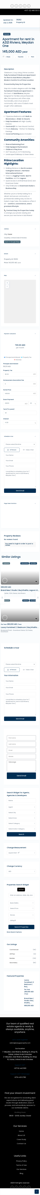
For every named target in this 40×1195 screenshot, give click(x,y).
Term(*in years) (8, 409)
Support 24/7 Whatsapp (20, 1074)
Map (5, 275)
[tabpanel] (21, 913)
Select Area (13, 818)
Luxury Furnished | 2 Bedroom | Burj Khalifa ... (20, 627)
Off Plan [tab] (21, 889)
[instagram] (28, 6)
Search (21, 834)
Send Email (21, 775)
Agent (11, 807)
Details (6, 254)
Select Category (14, 823)
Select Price (14, 908)
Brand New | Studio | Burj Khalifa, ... (28, 1000)
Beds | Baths (14, 903)
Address (6, 229)
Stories (12, 915)
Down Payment (8, 399)
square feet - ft (14, 853)
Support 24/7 (20, 1065)
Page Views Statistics (10, 503)
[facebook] (12, 6)
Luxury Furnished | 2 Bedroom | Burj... (29, 983)
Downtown (4, 632)
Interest (6, 419)
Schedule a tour (8, 436)
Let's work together (20, 1040)
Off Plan (12, 954)
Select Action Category (17, 829)
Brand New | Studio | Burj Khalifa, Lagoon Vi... (20, 590)
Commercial (14, 950)
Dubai (10, 234)
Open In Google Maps (12, 242)
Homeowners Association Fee (13, 380)
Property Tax (7, 370)
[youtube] (24, 6)
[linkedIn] (20, 6)
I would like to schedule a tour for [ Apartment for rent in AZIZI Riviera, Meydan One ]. (20, 478)
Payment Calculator (10, 334)
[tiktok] (16, 6)
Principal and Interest (10, 364)
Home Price (7, 390)
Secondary (13, 963)
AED (10, 871)
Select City (12, 813)
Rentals (6, 34)
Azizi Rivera (21, 593)
